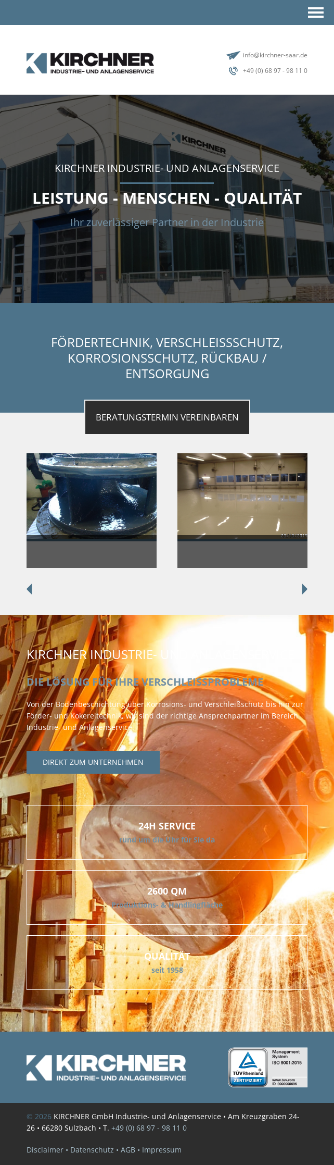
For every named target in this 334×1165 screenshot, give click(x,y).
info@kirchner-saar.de (275, 55)
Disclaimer (45, 1150)
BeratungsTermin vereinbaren (167, 417)
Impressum (162, 1150)
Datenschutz (92, 1150)
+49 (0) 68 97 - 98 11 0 (275, 70)
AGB (128, 1150)
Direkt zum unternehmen (93, 762)
